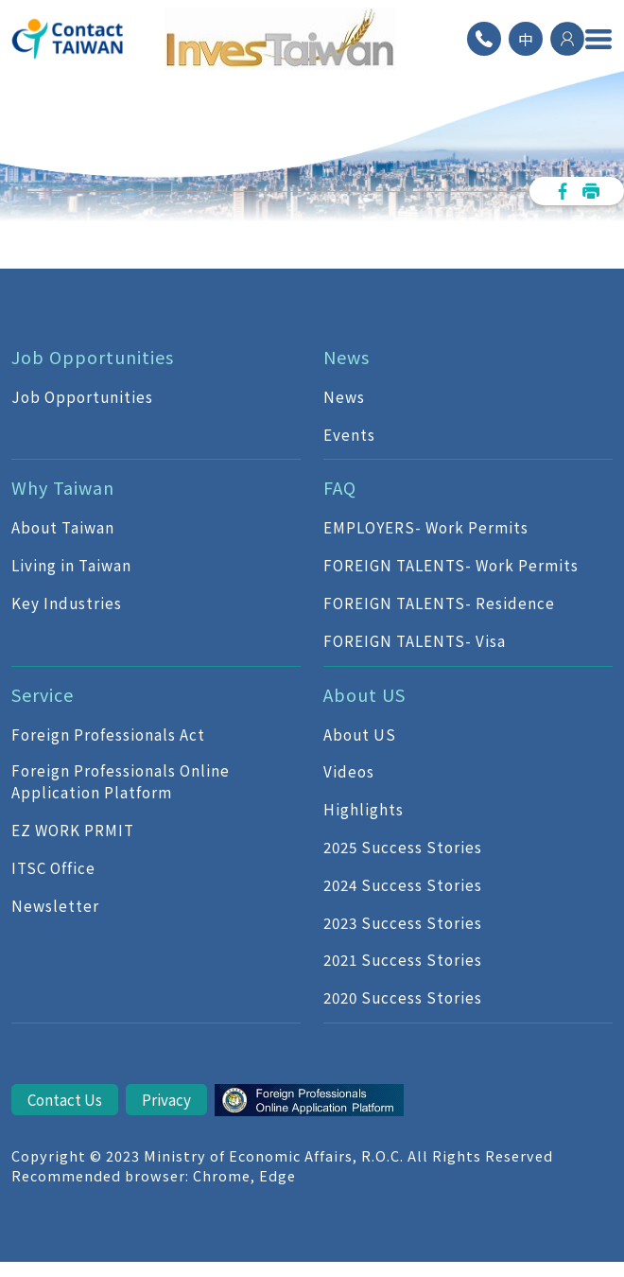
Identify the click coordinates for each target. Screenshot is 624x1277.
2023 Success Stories (402, 922)
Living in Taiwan (71, 564)
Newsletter (55, 905)
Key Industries (66, 602)
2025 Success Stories (402, 846)
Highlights (363, 808)
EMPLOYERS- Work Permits (426, 526)
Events (349, 434)
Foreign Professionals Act (108, 734)
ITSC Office (53, 867)
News (344, 396)
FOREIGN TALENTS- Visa (414, 640)
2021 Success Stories (402, 959)
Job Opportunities (82, 396)
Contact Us (64, 1099)
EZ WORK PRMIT (72, 829)
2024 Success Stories (402, 884)
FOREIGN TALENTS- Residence (439, 602)
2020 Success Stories (402, 997)
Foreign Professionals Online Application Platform (120, 781)
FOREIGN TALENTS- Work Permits (451, 564)
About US (359, 734)
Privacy (166, 1099)
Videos (348, 771)
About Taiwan (62, 526)
